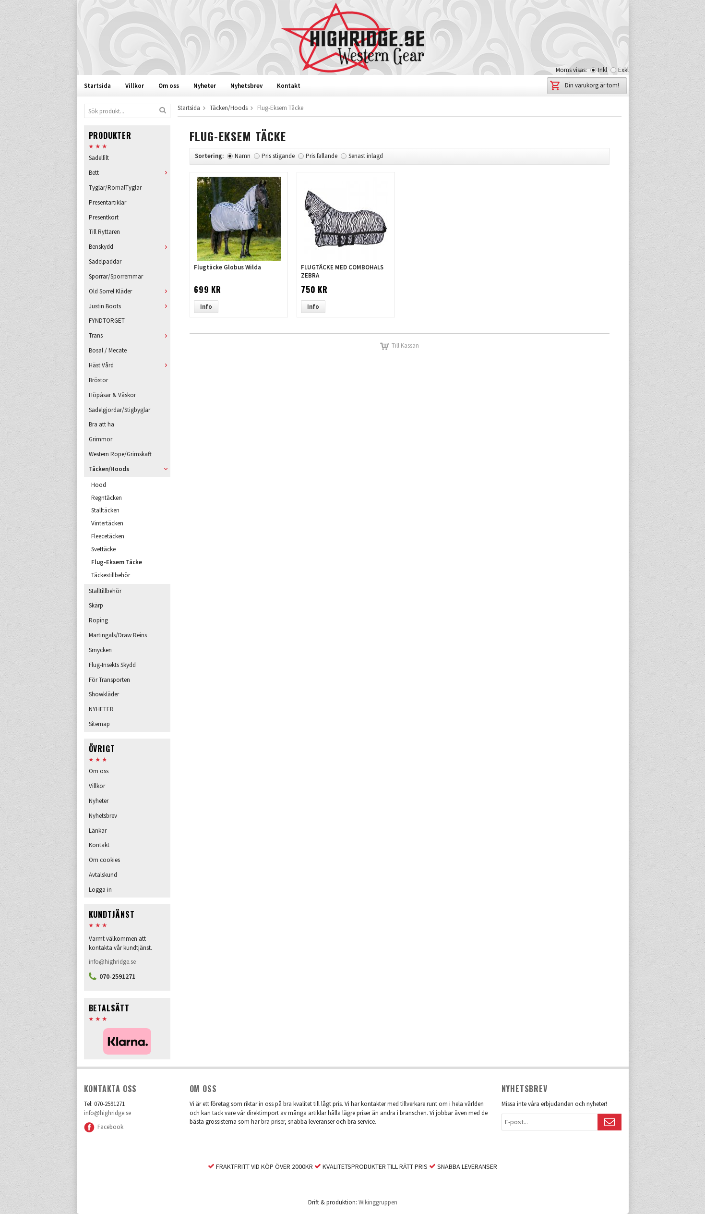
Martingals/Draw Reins (118, 635)
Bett (129, 173)
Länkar (98, 830)
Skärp (96, 605)
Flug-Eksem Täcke (116, 562)
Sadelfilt (99, 158)
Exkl (623, 70)
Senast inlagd (365, 156)
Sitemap (99, 724)
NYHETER (101, 709)
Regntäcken (106, 498)
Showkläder (104, 694)
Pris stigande (278, 156)
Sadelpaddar (105, 261)
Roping (98, 620)
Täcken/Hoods (129, 469)
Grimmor (100, 439)
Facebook (103, 1127)
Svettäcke (103, 549)
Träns (129, 335)
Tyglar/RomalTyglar (115, 187)
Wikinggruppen (377, 1202)
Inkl (602, 70)
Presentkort (104, 217)
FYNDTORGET (107, 320)
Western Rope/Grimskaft (120, 454)
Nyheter (204, 86)
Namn (243, 156)
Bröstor (98, 380)
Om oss (168, 86)
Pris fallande (321, 156)
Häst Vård (129, 365)
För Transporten (109, 680)
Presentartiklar (107, 202)
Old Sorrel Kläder (129, 291)
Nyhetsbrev (246, 86)
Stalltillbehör (105, 591)
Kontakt (288, 86)
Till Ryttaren (104, 232)
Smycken (100, 650)
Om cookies (104, 860)
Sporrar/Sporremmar (116, 276)
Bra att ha (101, 424)
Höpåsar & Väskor (112, 395)
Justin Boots (129, 306)
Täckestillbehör (110, 575)
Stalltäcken (105, 510)
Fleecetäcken (107, 536)
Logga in (100, 890)
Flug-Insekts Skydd (112, 665)
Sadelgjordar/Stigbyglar (119, 410)
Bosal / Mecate (108, 350)
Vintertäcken (107, 523)
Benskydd (129, 247)
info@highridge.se (112, 962)
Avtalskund (103, 875)
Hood (98, 485)
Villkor (134, 86)
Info (206, 307)
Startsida (97, 86)
